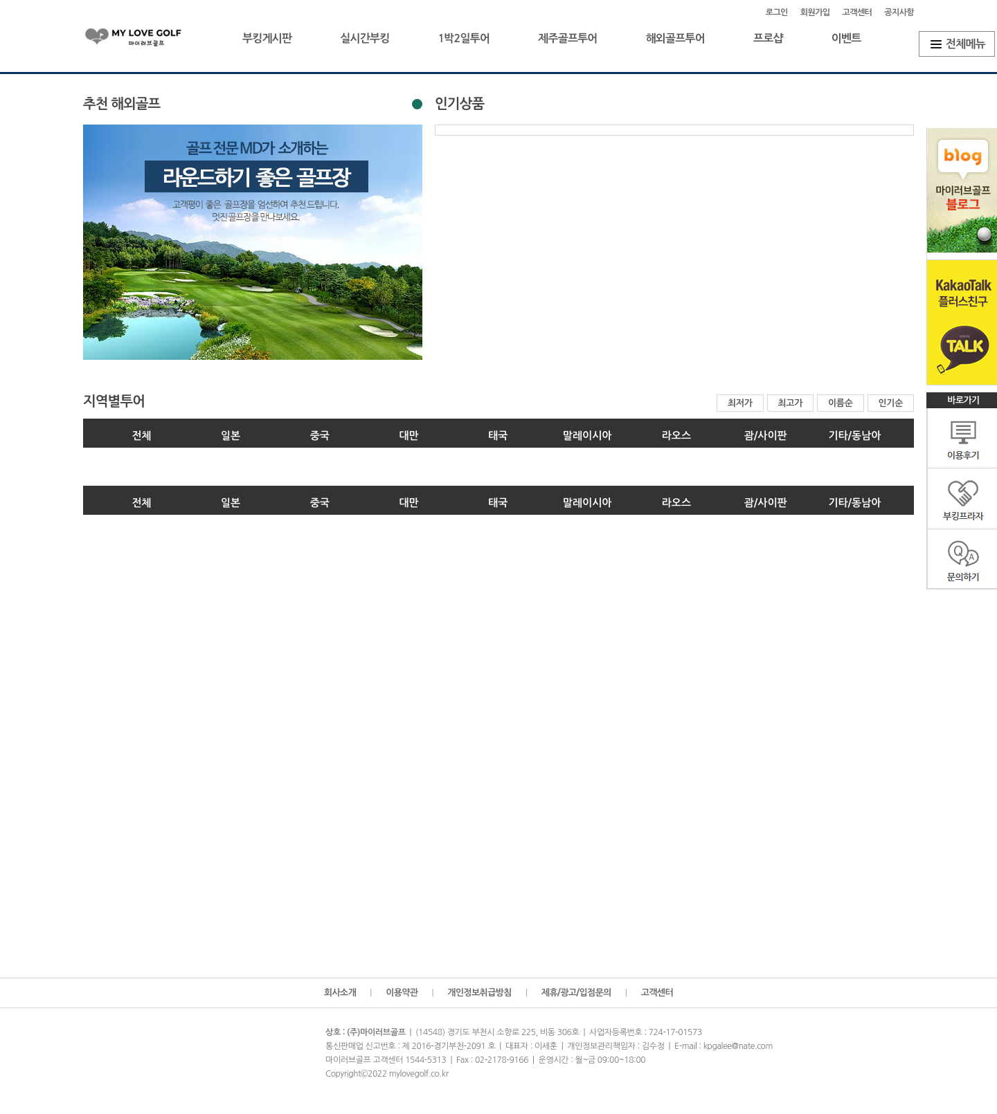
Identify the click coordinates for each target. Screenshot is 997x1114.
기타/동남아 (854, 435)
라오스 (676, 435)
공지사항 (899, 12)
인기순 (891, 403)
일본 (230, 435)
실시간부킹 (364, 38)
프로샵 (768, 38)
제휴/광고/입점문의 (576, 992)
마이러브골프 (145, 39)
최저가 (740, 403)
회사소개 (340, 992)
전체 (141, 435)
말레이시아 (587, 435)
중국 (320, 435)
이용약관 (401, 992)
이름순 (840, 403)
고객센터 (857, 12)
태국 (498, 435)
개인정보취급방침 (479, 992)
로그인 (777, 12)
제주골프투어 (567, 38)
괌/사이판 (765, 435)
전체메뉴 (965, 44)
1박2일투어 (463, 38)
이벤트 (846, 38)
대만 (409, 435)
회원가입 (815, 12)
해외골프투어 (675, 38)
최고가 (790, 403)
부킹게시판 (266, 38)
